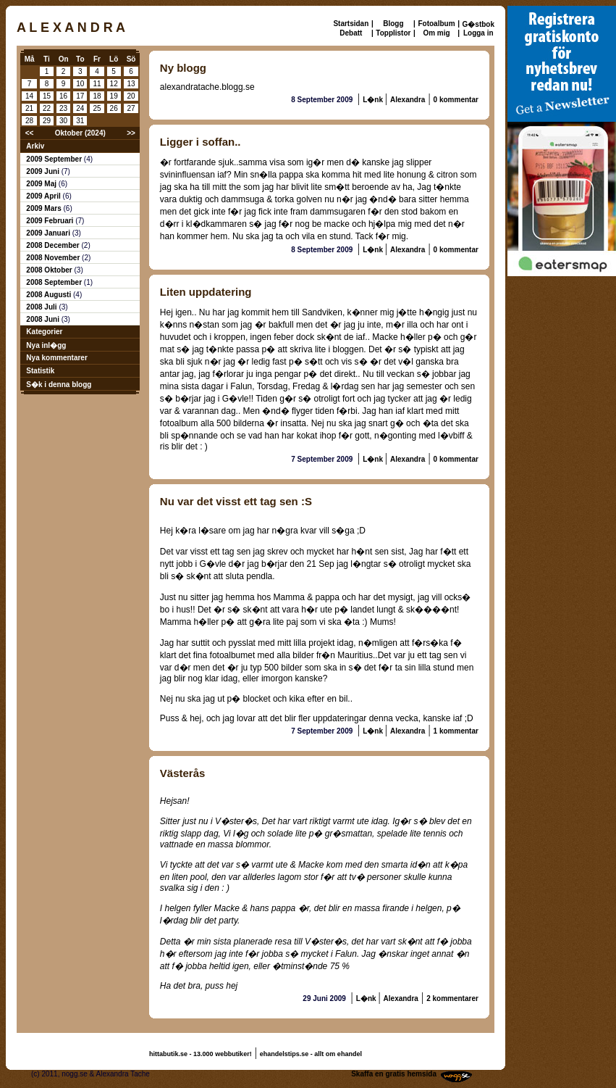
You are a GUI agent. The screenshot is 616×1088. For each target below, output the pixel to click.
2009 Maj (42, 184)
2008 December (53, 245)
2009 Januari (49, 233)
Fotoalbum (436, 24)
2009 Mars (44, 208)
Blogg (393, 24)
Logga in (478, 33)
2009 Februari (50, 221)
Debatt (350, 33)
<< (29, 133)
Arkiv (35, 146)
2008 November (54, 258)
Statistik (40, 371)
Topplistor (393, 33)
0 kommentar (456, 100)
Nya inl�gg (46, 345)
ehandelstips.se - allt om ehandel (311, 1054)
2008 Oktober (50, 270)
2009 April (44, 196)
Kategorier (44, 332)
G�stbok (478, 24)
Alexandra (407, 100)
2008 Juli (42, 307)
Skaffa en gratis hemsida (393, 1074)
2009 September (55, 159)
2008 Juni (43, 319)
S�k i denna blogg (58, 385)
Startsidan (350, 24)
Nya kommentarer (56, 358)
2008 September (55, 282)
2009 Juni (43, 171)
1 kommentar (456, 731)
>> (131, 133)
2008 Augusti (49, 295)
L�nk (374, 100)
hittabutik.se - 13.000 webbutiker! (200, 1054)
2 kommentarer (452, 998)
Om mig (436, 33)
